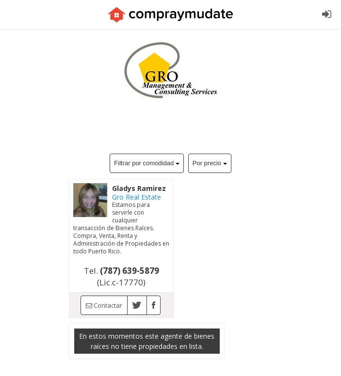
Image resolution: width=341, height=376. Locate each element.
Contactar (104, 305)
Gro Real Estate (136, 197)
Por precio (210, 163)
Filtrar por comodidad (146, 163)
